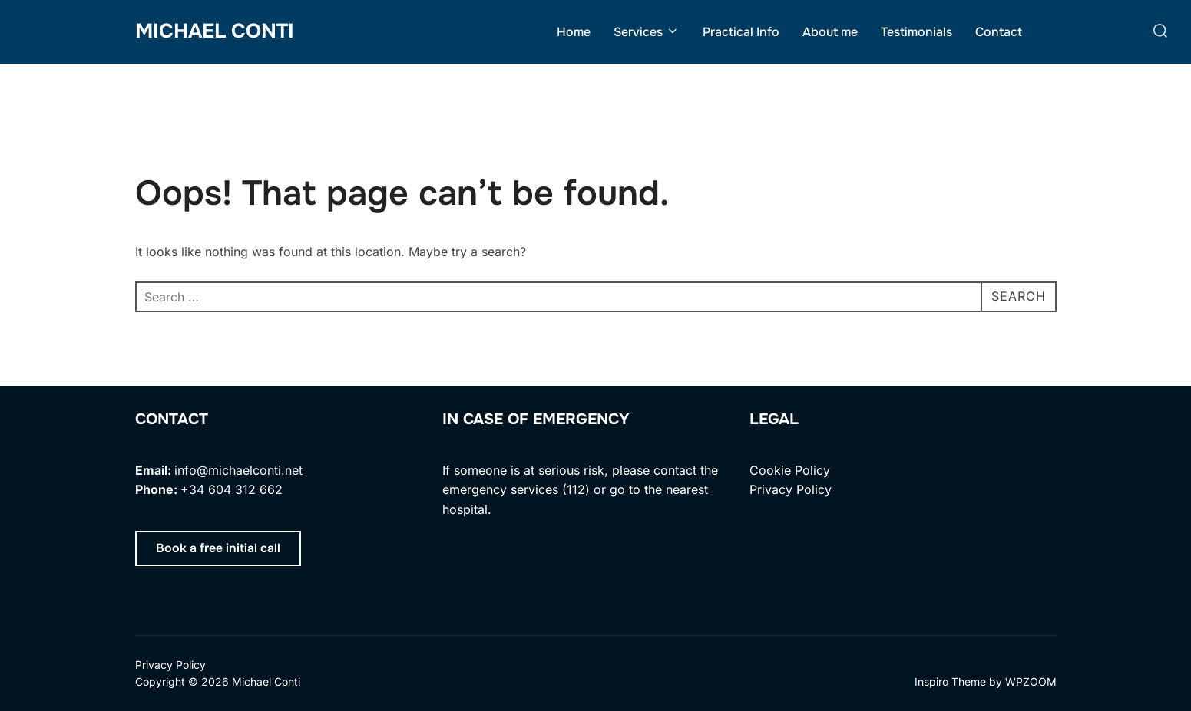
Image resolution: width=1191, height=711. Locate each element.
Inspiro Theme (950, 681)
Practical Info (741, 32)
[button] (218, 548)
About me (830, 32)
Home (574, 32)
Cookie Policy (789, 470)
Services (647, 32)
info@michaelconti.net (238, 470)
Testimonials (916, 32)
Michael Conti (214, 31)
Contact (998, 32)
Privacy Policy (790, 489)
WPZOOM (1031, 681)
